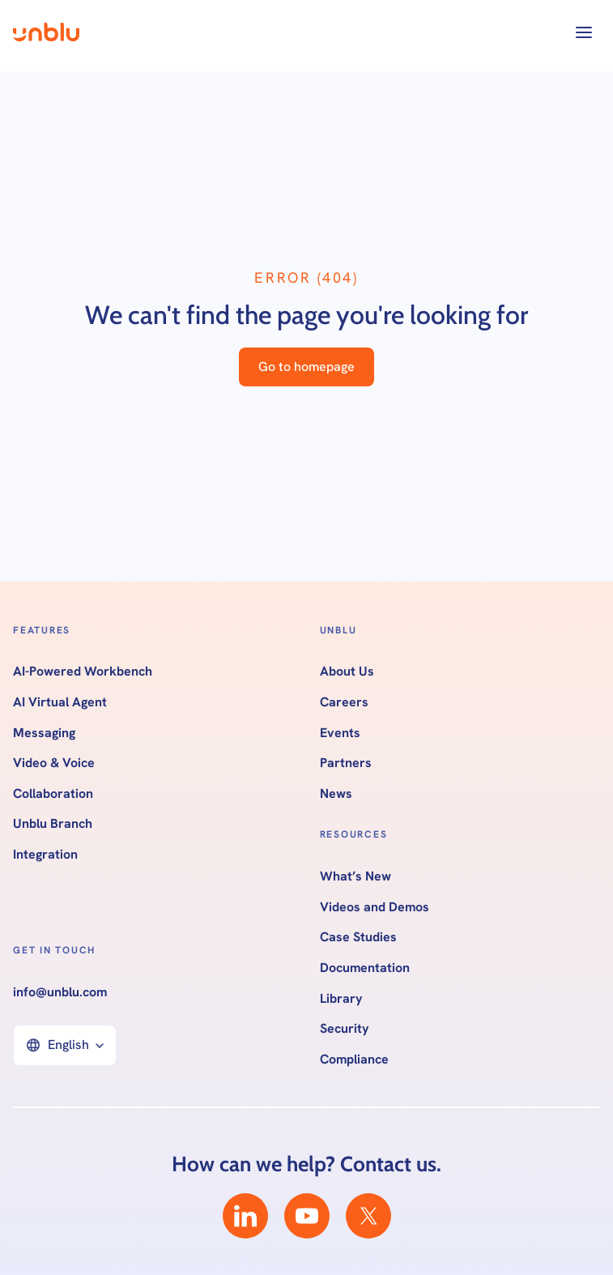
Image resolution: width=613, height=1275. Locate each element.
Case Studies (358, 937)
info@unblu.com (60, 992)
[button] (584, 32)
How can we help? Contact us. (306, 1164)
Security (344, 1028)
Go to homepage (306, 366)
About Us (347, 671)
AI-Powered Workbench (82, 671)
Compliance (354, 1059)
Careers (344, 702)
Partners (346, 763)
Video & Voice (54, 763)
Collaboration (53, 794)
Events (340, 733)
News (336, 794)
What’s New (355, 876)
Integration (45, 854)
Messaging (44, 733)
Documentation (365, 968)
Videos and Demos (374, 907)
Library (341, 998)
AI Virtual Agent (60, 702)
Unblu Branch (52, 824)
